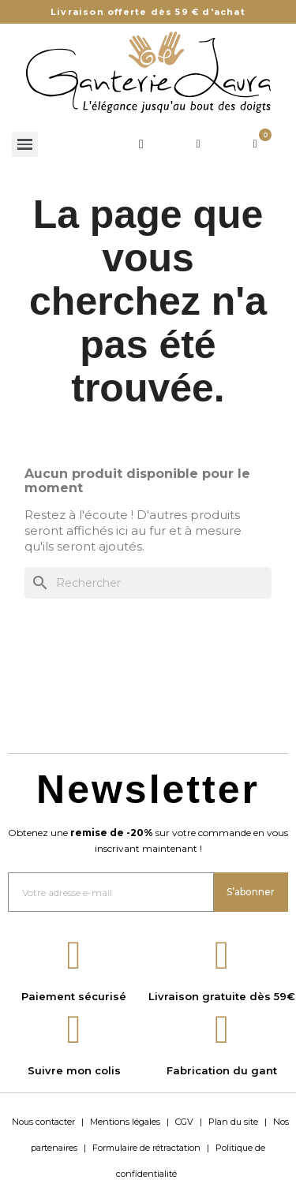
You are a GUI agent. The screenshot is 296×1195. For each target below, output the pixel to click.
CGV (184, 1121)
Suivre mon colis (74, 1070)
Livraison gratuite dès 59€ (221, 996)
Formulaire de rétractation (146, 1147)
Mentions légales (125, 1121)
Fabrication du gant (222, 1070)
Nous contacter (43, 1121)
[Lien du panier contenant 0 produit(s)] (254, 144)
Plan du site (233, 1121)
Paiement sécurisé (73, 996)
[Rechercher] (148, 583)
